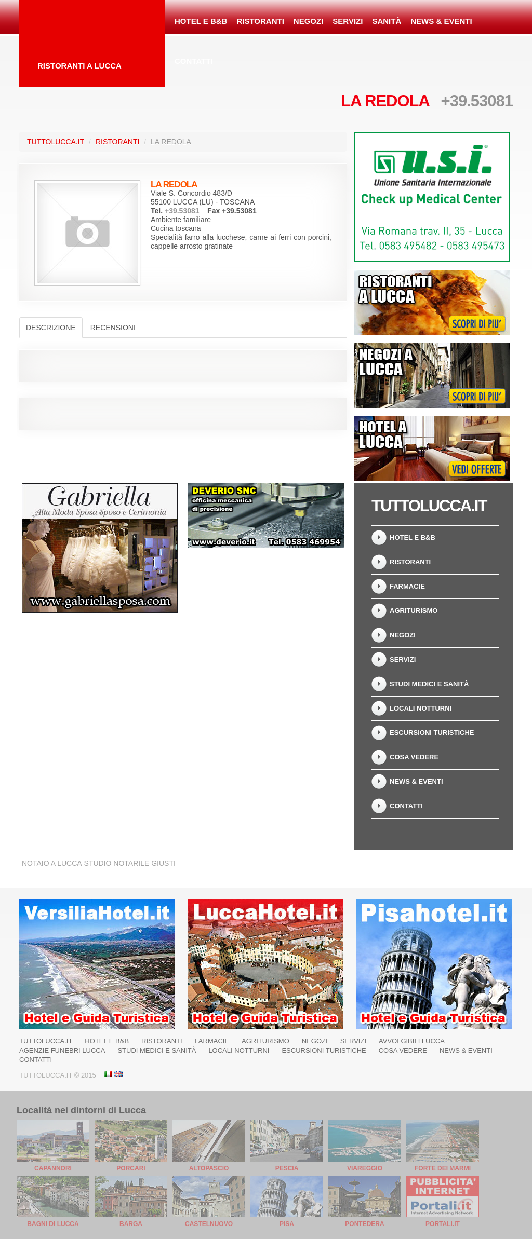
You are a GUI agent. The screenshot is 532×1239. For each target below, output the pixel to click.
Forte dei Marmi (443, 1168)
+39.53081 (477, 101)
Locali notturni (420, 708)
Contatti (194, 61)
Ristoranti (260, 21)
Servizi (347, 21)
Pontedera (364, 1224)
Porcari (130, 1168)
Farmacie (407, 586)
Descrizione (51, 327)
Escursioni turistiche (432, 733)
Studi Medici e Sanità (429, 684)
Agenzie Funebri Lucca (62, 1050)
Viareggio (364, 1168)
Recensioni (113, 327)
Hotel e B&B (201, 21)
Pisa (287, 1224)
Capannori (53, 1168)
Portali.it (442, 1224)
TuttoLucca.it (55, 142)
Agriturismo (413, 611)
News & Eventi (441, 21)
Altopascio (209, 1168)
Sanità (386, 21)
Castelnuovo (209, 1224)
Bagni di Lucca (52, 1224)
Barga (130, 1224)
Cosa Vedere (414, 757)
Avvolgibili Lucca (412, 1041)
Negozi (309, 21)
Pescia (287, 1168)
